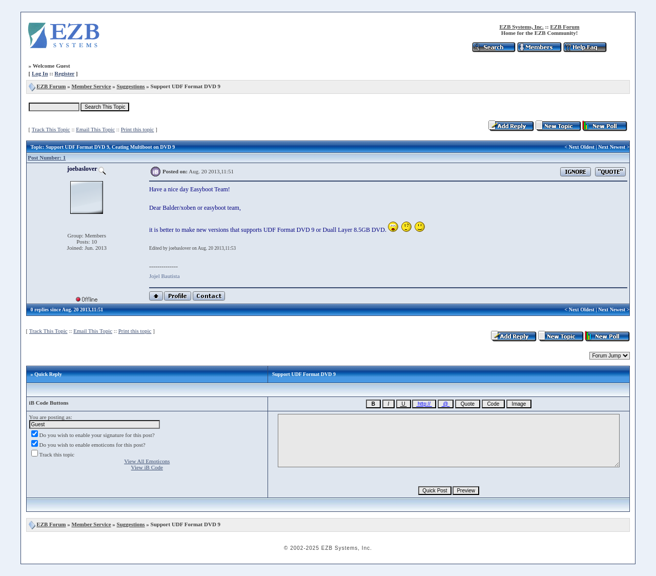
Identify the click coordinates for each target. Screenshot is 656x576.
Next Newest (611, 147)
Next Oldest (581, 147)
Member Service (91, 86)
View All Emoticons (147, 461)
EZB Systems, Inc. (521, 27)
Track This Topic (51, 129)
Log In (40, 73)
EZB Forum (565, 27)
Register (64, 73)
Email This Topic (95, 129)
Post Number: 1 (47, 157)
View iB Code (147, 467)
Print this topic (137, 129)
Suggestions (131, 86)
